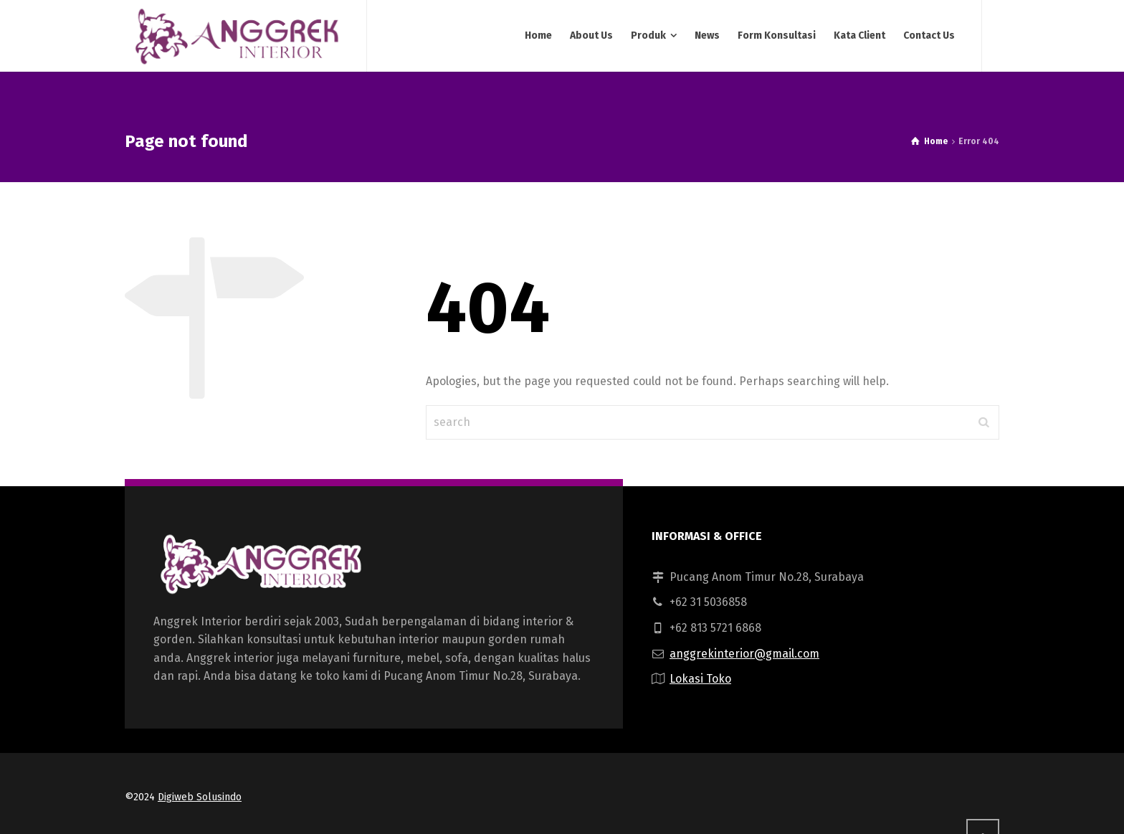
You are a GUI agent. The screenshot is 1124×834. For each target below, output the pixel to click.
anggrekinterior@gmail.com (744, 653)
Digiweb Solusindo (200, 797)
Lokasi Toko (700, 679)
